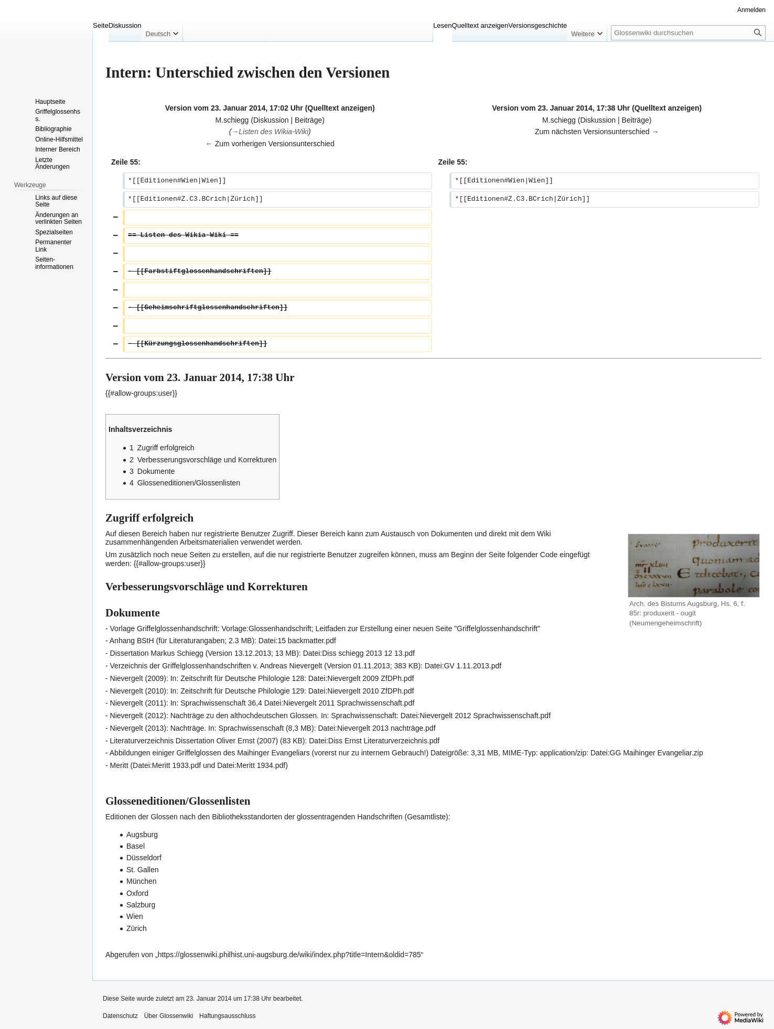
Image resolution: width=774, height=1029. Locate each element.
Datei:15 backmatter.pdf (297, 640)
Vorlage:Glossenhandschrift (266, 628)
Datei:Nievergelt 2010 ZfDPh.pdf (361, 691)
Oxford (137, 893)
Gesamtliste (426, 817)
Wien (134, 916)
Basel (135, 846)
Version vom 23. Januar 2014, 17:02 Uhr (234, 108)
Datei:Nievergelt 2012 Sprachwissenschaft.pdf (476, 715)
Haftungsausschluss (227, 1016)
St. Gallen (142, 869)
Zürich (136, 928)
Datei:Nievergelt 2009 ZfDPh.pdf (361, 678)
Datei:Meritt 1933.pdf (167, 765)
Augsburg (142, 834)
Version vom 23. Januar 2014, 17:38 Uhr (561, 108)
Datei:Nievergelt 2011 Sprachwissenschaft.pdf (339, 703)
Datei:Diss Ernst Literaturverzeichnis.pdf (374, 740)
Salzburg (140, 905)
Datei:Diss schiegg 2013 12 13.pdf (359, 653)
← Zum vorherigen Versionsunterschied (270, 143)
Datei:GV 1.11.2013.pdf (463, 666)
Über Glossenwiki (168, 1016)
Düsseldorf (144, 857)
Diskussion (271, 120)
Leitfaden (331, 628)
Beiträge (308, 120)
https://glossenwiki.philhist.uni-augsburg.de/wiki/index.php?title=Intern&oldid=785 (289, 954)
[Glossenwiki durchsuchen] (688, 32)
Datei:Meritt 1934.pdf (251, 765)
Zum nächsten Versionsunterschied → (597, 131)
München (141, 881)
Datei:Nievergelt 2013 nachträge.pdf (376, 728)
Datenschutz (120, 1016)
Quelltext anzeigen (339, 108)
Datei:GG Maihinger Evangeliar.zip (646, 753)
